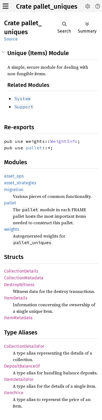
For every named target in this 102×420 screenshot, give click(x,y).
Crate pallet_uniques (46, 6)
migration (13, 189)
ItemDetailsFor (18, 379)
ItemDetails (15, 298)
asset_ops (14, 176)
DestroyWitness (19, 284)
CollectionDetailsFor (24, 346)
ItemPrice (13, 392)
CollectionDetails (21, 271)
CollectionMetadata (24, 277)
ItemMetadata (18, 317)
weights (11, 229)
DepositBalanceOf (22, 366)
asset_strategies (20, 182)
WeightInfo (64, 141)
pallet (34, 147)
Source (11, 39)
